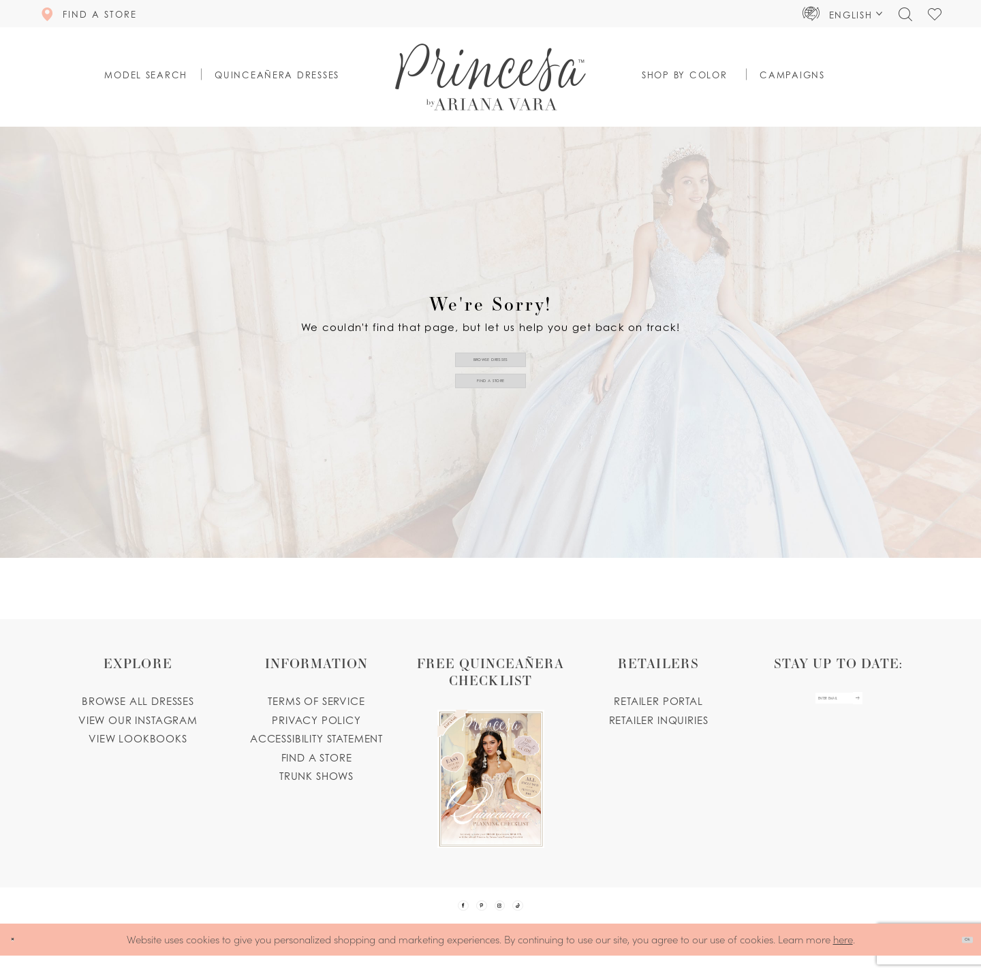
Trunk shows (316, 776)
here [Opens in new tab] (843, 957)
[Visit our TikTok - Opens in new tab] (545, 914)
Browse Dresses (491, 349)
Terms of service (316, 701)
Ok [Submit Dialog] (958, 958)
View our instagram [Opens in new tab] (138, 720)
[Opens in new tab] (490, 751)
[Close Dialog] (20, 958)
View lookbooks (138, 738)
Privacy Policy (316, 720)
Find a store (316, 757)
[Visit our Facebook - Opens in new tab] (436, 914)
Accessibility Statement (316, 738)
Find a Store (491, 390)
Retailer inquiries (658, 720)
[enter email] (838, 708)
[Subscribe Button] (890, 708)
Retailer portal (658, 701)
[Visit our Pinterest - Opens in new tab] (472, 914)
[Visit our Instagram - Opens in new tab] (509, 914)
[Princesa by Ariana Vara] (490, 77)
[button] (842, 14)
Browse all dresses (138, 701)
